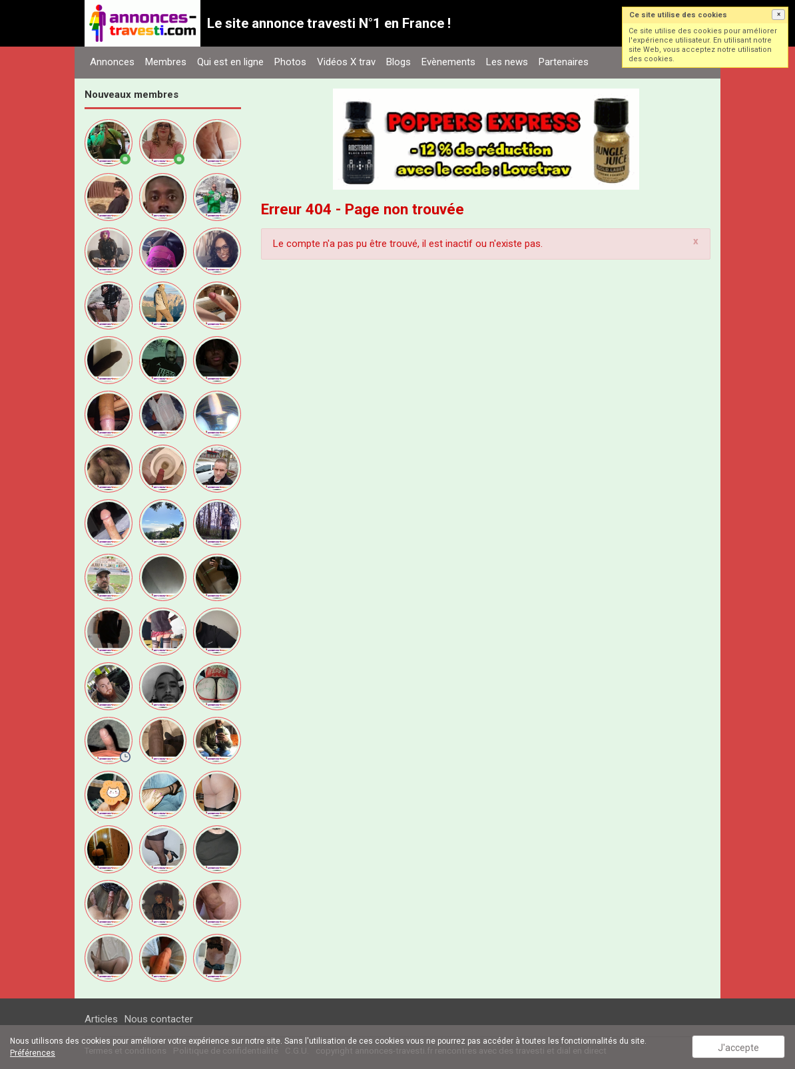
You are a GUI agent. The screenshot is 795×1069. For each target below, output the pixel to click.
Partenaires (564, 62)
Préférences (32, 1053)
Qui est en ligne (230, 62)
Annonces (112, 62)
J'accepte (738, 1047)
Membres (165, 62)
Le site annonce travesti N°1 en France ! (329, 23)
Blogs (398, 62)
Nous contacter (159, 1019)
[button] (778, 14)
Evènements (448, 62)
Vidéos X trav (346, 62)
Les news (507, 62)
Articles (101, 1019)
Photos (290, 62)
